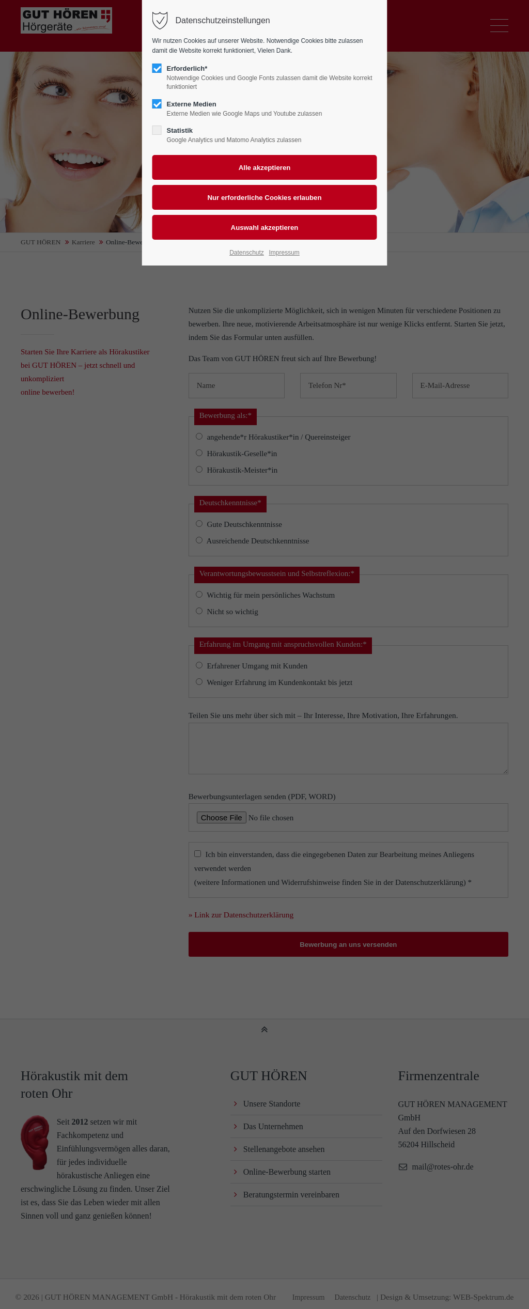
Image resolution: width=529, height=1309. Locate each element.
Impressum (284, 252)
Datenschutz (246, 252)
